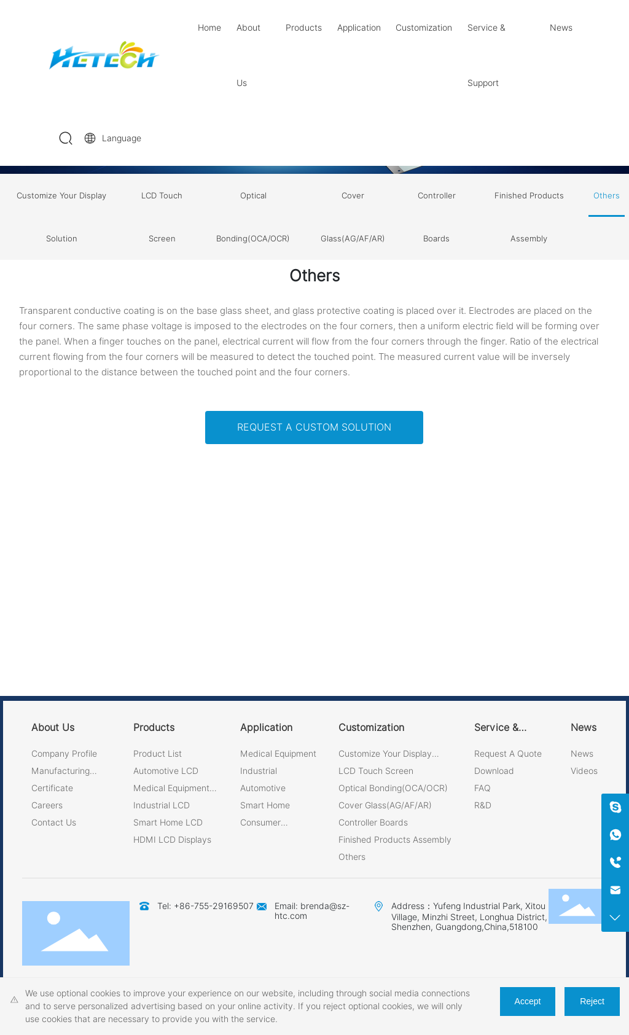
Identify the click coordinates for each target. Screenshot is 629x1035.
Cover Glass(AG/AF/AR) (353, 216)
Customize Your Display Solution (61, 216)
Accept (528, 1001)
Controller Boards (437, 216)
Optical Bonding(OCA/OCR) (253, 216)
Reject (592, 1001)
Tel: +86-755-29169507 (205, 906)
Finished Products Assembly (529, 216)
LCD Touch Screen (161, 216)
